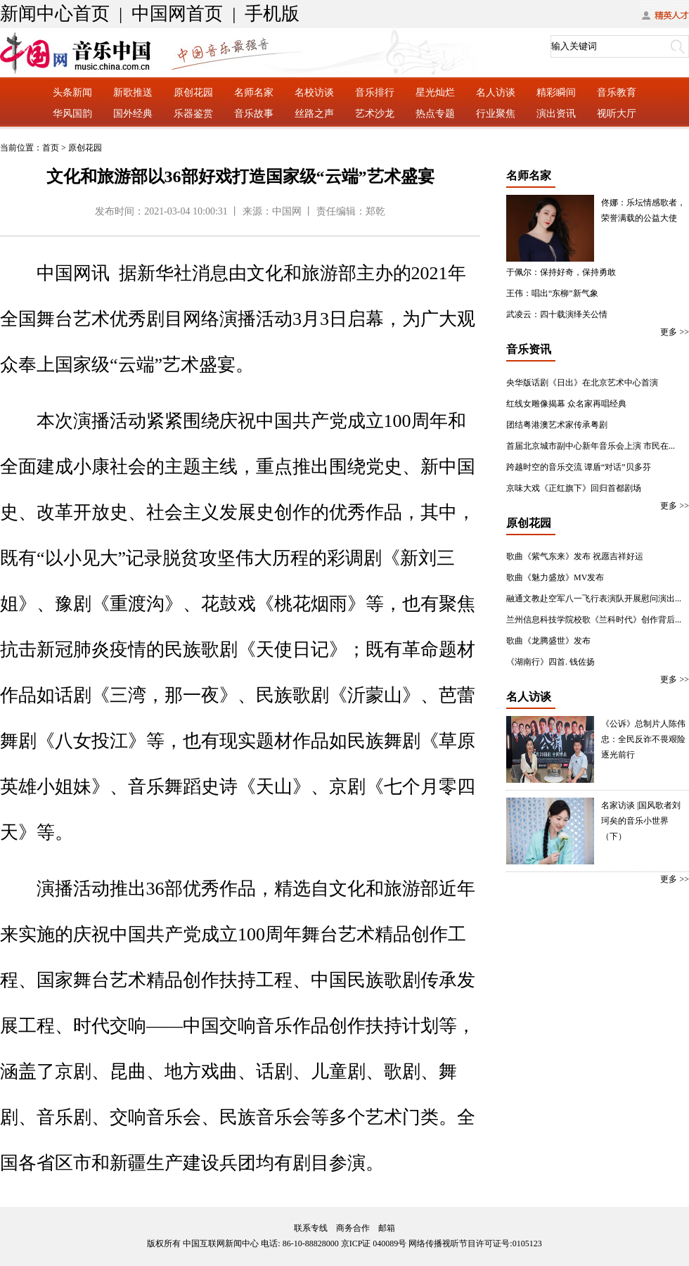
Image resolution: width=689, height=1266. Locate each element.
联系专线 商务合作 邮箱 (344, 1228)
